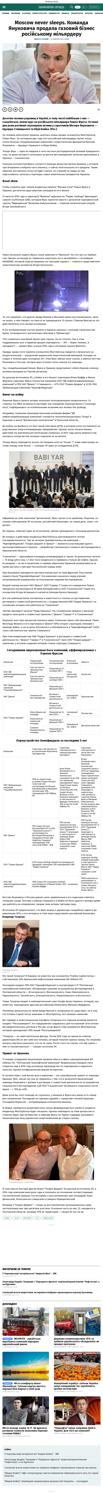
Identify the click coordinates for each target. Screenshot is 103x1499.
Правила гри (54, 13)
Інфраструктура (39, 13)
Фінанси (65, 13)
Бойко (7, 1218)
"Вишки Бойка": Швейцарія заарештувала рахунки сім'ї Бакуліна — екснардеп (46, 1481)
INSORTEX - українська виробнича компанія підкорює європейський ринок (21, 1341)
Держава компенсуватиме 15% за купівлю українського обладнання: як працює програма (76, 1341)
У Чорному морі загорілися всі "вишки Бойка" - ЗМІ (29, 1273)
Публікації (15, 13)
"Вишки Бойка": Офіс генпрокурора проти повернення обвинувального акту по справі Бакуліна (51, 1474)
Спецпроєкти (77, 13)
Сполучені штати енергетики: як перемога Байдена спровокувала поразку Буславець (47, 1292)
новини (5, 13)
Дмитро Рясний (41, 39)
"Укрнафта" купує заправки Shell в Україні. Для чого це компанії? (74, 1429)
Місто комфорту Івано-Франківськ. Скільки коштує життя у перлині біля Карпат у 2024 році (23, 1386)
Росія (16, 1218)
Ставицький (48, 1218)
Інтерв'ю (89, 13)
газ (37, 1218)
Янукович (27, 1218)
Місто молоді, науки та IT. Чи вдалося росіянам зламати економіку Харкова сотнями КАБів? (25, 1430)
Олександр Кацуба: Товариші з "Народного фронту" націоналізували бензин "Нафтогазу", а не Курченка (51, 1283)
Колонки (26, 13)
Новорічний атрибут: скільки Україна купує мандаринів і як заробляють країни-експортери (76, 1386)
